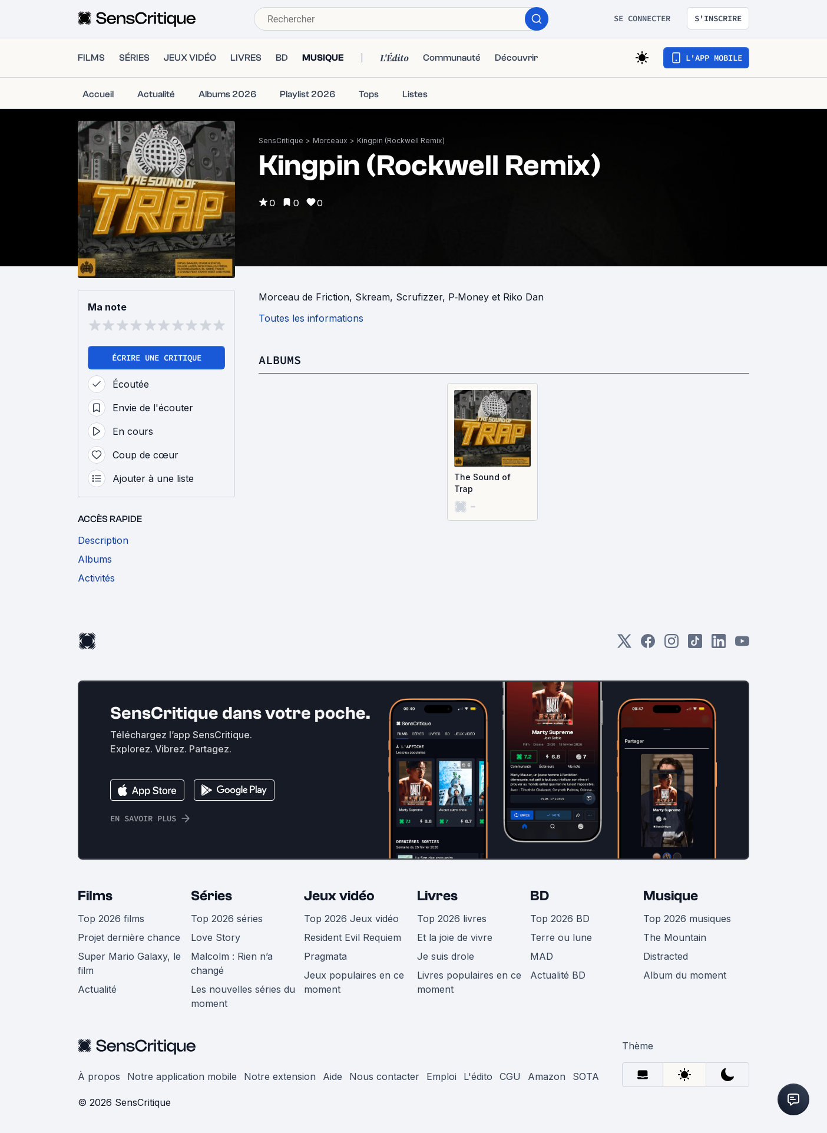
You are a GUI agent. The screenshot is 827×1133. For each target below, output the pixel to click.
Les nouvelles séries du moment (243, 996)
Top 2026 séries (227, 918)
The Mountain (674, 937)
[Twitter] (624, 645)
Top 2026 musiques (687, 918)
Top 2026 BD (560, 918)
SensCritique (281, 140)
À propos (99, 1076)
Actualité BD (557, 975)
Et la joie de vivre (454, 937)
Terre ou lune (561, 937)
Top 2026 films (111, 918)
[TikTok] (695, 645)
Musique (670, 896)
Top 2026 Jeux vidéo (351, 918)
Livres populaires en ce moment (469, 982)
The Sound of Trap (482, 483)
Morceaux (330, 140)
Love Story (215, 937)
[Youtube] (742, 645)
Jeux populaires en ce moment (354, 982)
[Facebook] (648, 645)
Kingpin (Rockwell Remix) (401, 140)
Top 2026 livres (452, 918)
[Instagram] (671, 645)
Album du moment (684, 975)
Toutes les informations (311, 318)
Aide (332, 1076)
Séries (211, 896)
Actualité (97, 989)
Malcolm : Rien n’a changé (232, 963)
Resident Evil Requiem (352, 937)
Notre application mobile (182, 1076)
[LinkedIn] (719, 645)
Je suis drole (445, 956)
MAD (541, 956)
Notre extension (280, 1076)
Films (95, 896)
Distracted (665, 956)
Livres (437, 896)
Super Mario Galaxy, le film (129, 963)
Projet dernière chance (129, 937)
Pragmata (325, 956)
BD (539, 896)
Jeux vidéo (339, 896)
